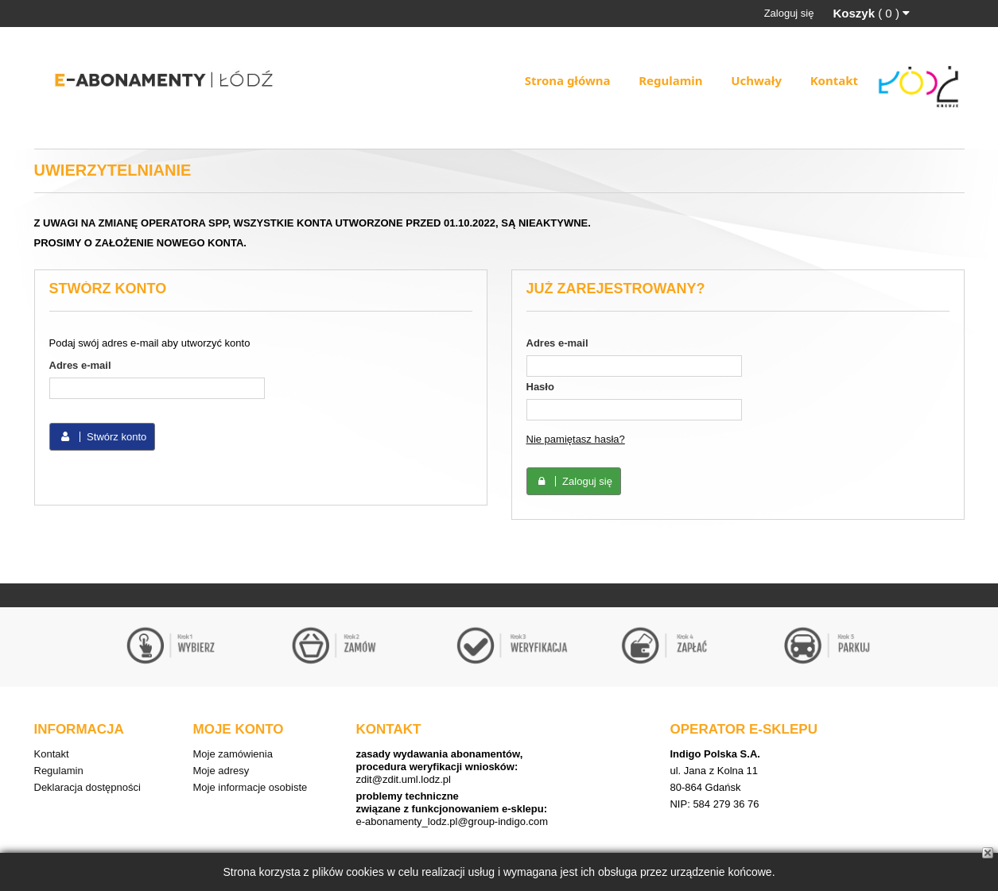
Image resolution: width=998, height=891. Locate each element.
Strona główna (568, 80)
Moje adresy (221, 771)
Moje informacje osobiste (250, 787)
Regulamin (670, 80)
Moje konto (238, 729)
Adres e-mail (80, 365)
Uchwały (756, 80)
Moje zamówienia (233, 754)
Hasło (540, 387)
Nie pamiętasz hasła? (575, 439)
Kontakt (834, 80)
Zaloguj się (789, 13)
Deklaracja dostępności (87, 787)
